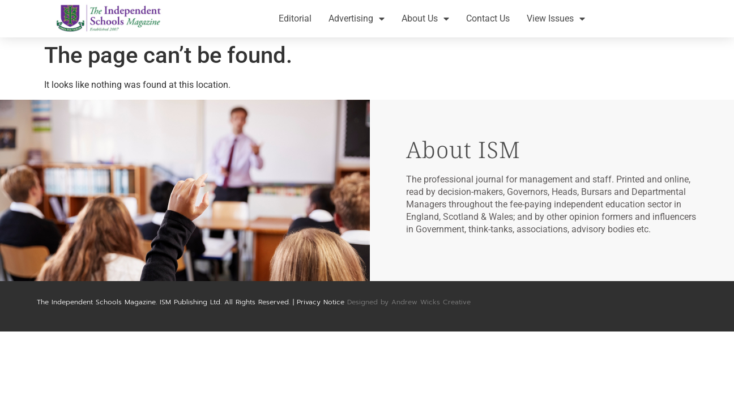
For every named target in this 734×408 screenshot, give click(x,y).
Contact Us (488, 18)
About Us (425, 18)
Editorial (295, 18)
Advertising (356, 18)
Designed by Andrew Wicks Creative (409, 302)
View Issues (556, 18)
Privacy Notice (320, 302)
